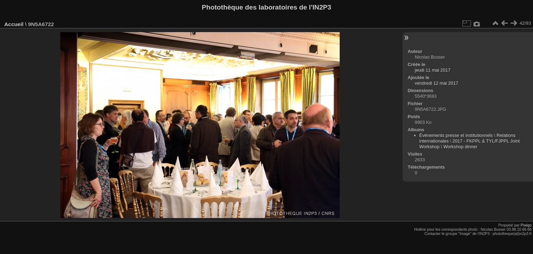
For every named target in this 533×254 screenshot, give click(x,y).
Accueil (14, 24)
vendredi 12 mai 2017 (436, 83)
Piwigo (526, 225)
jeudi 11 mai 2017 (432, 70)
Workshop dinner (460, 146)
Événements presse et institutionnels (456, 135)
